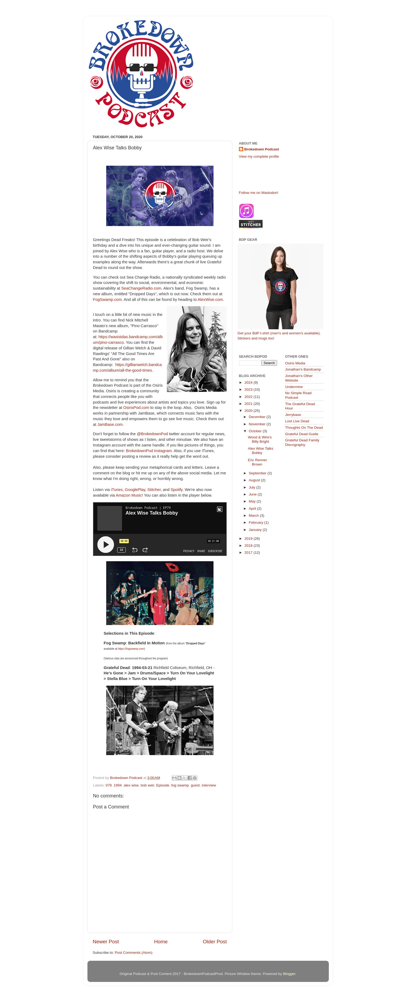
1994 (118, 785)
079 (109, 785)
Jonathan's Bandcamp (303, 369)
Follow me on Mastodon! (258, 193)
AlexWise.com (210, 299)
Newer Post (106, 941)
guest (195, 785)
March (254, 515)
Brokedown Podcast (261, 149)
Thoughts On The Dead (304, 428)
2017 (248, 552)
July (252, 487)
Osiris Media (295, 363)
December (258, 417)
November (258, 424)
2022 (248, 397)
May (253, 501)
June (253, 494)
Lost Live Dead (297, 421)
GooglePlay (135, 489)
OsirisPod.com (136, 407)
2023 (248, 389)
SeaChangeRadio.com (141, 288)
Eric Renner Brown (257, 462)
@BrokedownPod (152, 434)
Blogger (289, 974)
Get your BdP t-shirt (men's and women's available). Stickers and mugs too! (280, 291)
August (255, 480)
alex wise (131, 785)
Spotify (176, 489)
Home (161, 941)
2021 (248, 404)
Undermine (294, 387)
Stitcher (154, 489)
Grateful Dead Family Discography (302, 442)
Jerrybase (293, 415)
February (256, 522)
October (256, 431)
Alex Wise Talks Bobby (260, 450)
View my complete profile (259, 156)
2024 (248, 382)
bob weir (147, 785)
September (258, 473)
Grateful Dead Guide (301, 434)
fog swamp (180, 785)
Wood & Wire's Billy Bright (260, 439)
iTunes (117, 489)
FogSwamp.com (107, 299)
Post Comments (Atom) (133, 953)
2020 (248, 411)
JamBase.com (110, 424)
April (253, 509)
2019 (248, 539)
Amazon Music (129, 495)
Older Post (215, 941)
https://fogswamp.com (131, 648)
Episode (162, 785)
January (256, 530)
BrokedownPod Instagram (149, 451)
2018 (248, 546)
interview (209, 785)
